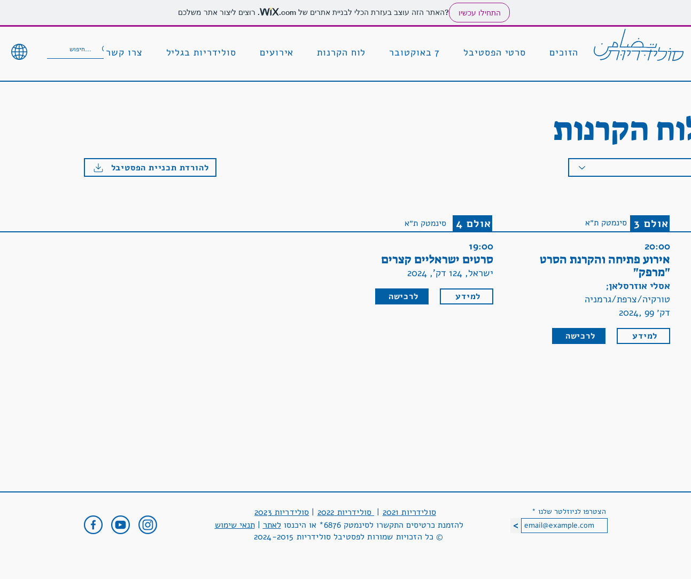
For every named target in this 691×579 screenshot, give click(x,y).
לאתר (272, 525)
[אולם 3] (650, 223)
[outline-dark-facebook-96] (93, 524)
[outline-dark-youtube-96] (120, 524)
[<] (515, 525)
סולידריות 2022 (345, 512)
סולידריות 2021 (409, 512)
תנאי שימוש (235, 525)
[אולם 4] (472, 223)
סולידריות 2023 (281, 512)
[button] (563, 53)
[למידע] (466, 296)
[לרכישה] (402, 296)
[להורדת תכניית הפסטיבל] (150, 167)
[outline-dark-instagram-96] (147, 524)
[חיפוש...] (83, 49)
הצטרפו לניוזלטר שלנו (572, 511)
